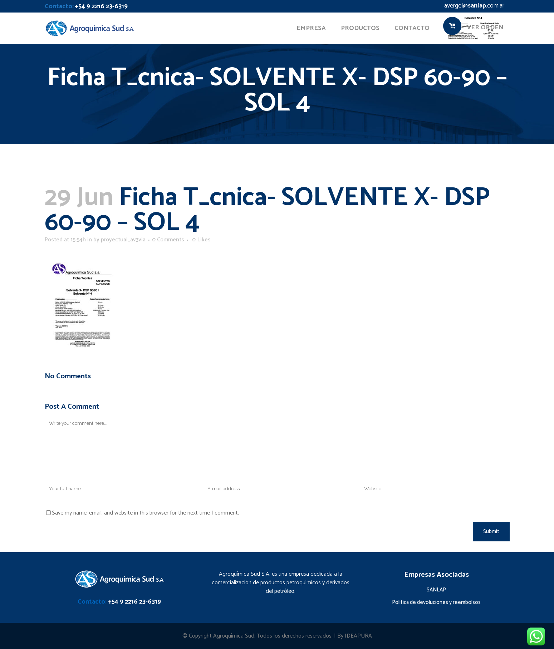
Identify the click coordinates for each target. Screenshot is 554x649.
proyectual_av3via (123, 240)
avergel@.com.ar (474, 5)
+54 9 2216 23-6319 (101, 6)
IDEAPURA (358, 636)
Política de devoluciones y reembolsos (436, 602)
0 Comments (168, 240)
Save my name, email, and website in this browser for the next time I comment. (145, 513)
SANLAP (436, 589)
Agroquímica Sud (233, 636)
